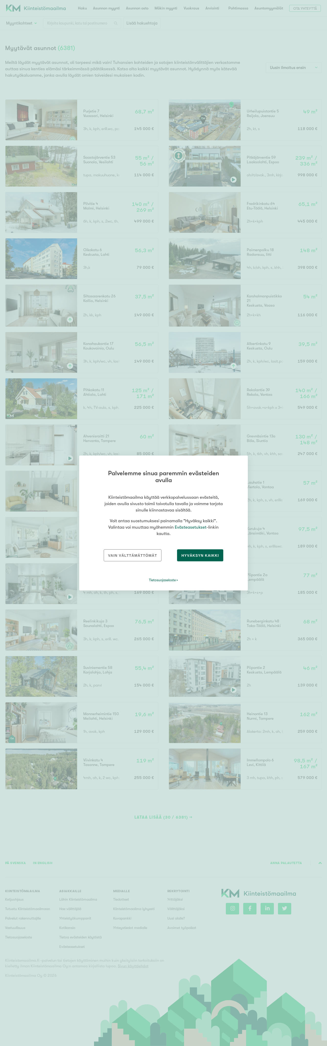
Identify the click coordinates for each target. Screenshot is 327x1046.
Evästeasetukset (190, 527)
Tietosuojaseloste (162, 580)
